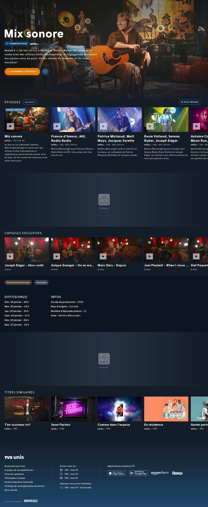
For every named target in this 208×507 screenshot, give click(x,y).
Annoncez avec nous (15, 466)
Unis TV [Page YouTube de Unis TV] (74, 478)
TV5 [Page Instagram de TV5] (66, 474)
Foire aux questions (14, 474)
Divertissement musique (18, 282)
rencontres (41, 282)
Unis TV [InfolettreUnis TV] (74, 487)
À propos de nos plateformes (19, 470)
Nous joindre (11, 490)
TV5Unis (25, 6)
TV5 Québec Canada (15, 478)
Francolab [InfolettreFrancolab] (85, 487)
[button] (153, 10)
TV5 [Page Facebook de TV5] (66, 470)
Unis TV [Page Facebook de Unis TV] (74, 470)
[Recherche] (195, 10)
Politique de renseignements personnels (25, 486)
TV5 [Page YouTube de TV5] (66, 478)
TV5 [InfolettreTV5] (66, 487)
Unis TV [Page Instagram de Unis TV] (74, 474)
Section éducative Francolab (19, 482)
